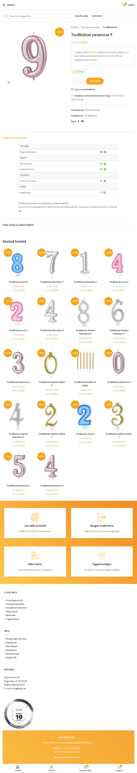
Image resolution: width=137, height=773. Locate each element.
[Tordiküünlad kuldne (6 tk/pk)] (85, 363)
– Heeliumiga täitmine (15, 639)
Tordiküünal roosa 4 (119, 280)
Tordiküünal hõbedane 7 (51, 280)
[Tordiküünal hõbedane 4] (51, 311)
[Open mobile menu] (9, 5)
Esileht (74, 27)
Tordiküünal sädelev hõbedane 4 (18, 435)
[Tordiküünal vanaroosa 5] (18, 467)
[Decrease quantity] (73, 81)
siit (20, 210)
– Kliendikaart (11, 646)
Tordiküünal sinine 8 (17, 280)
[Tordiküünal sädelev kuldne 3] (119, 415)
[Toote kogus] (77, 81)
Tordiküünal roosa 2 (17, 329)
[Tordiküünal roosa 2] (18, 311)
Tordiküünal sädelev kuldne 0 (51, 383)
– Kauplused (10, 642)
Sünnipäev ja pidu (90, 27)
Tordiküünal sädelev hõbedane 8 (85, 331)
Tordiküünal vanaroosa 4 (51, 485)
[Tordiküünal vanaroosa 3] (18, 363)
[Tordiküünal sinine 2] (85, 415)
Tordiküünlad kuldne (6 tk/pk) (85, 383)
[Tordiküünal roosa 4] (119, 262)
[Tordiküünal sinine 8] (18, 262)
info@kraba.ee (19, 688)
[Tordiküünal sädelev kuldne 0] (51, 363)
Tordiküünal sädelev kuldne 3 (119, 435)
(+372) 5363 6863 (71, 748)
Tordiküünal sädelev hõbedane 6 (119, 331)
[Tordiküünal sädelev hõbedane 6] (119, 311)
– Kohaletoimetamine (15, 608)
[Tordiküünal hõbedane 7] (51, 262)
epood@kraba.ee (70, 752)
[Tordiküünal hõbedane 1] (85, 262)
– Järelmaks (10, 615)
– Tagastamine (11, 619)
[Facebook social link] (78, 121)
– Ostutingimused (13, 600)
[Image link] (19, 713)
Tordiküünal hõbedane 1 (85, 280)
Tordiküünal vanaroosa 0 (119, 381)
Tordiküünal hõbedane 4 (52, 329)
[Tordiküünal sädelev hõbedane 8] (85, 311)
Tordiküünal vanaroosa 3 (18, 381)
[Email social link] (82, 121)
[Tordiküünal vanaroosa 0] (119, 363)
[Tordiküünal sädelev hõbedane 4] (18, 415)
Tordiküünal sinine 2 (85, 433)
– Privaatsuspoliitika (14, 604)
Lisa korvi (94, 81)
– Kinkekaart (10, 650)
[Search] (37, 16)
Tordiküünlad (110, 27)
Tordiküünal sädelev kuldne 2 (51, 435)
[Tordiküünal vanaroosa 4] (51, 467)
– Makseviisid (11, 611)
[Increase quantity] (82, 81)
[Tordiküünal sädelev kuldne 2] (51, 415)
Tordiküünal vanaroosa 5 (18, 485)
